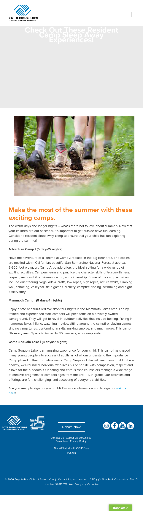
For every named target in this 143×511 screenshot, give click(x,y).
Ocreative (92, 484)
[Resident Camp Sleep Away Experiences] (74, 156)
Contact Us (57, 438)
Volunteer (62, 441)
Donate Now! (71, 426)
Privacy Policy (78, 441)
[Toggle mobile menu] (132, 14)
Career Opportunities (78, 438)
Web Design (76, 484)
